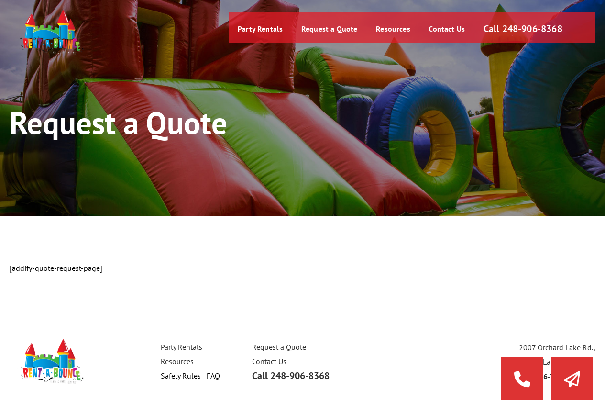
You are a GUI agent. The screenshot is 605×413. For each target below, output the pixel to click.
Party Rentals (255, 31)
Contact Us (443, 31)
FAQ (213, 375)
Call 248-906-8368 (521, 31)
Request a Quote (325, 31)
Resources (389, 31)
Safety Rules (181, 375)
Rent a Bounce (50, 32)
